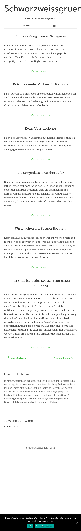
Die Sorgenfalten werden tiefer (40, 173)
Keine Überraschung (40, 129)
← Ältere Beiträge (15, 358)
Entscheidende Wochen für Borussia (40, 84)
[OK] (77, 522)
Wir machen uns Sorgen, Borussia (40, 229)
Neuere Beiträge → (65, 358)
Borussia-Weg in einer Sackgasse (40, 36)
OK (30, 526)
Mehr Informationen (44, 526)
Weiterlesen (40, 71)
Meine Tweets (12, 426)
